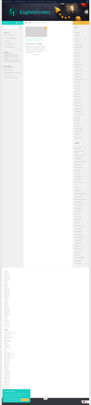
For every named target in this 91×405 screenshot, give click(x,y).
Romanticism (78, 246)
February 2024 (78, 99)
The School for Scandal (8, 53)
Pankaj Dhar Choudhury (8, 77)
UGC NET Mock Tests (80, 257)
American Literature (79, 155)
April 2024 (78, 93)
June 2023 (78, 123)
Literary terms (78, 208)
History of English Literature (32, 40)
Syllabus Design (11, 67)
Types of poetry (79, 251)
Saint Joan (10, 75)
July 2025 (77, 50)
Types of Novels (79, 248)
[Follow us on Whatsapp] (20, 22)
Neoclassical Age (79, 225)
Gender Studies (79, 190)
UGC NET (42, 40)
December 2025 (79, 44)
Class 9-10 (78, 173)
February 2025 (78, 64)
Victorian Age (78, 263)
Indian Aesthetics (79, 196)
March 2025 (78, 61)
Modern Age (78, 219)
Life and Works (79, 202)
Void (11, 70)
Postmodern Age (79, 231)
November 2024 (79, 73)
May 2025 (78, 55)
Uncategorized (78, 260)
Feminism (77, 187)
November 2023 (79, 108)
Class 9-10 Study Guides (51, 1)
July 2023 (77, 120)
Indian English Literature (80, 199)
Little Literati (30, 1)
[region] (16, 395)
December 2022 (79, 128)
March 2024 (78, 96)
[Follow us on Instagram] (18, 22)
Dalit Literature (79, 176)
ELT (76, 184)
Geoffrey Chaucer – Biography (34, 44)
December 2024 (79, 70)
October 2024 (78, 76)
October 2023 (78, 111)
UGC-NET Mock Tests (7, 1)
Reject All (16, 399)
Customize (8, 399)
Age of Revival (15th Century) (9, 332)
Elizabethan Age (79, 181)
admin (5, 67)
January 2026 (78, 41)
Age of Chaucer (29, 38)
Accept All (25, 399)
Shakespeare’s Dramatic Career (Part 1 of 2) (12, 59)
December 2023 (79, 105)
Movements (78, 222)
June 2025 (78, 53)
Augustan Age (78, 158)
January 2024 (78, 102)
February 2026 (78, 38)
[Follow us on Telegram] (16, 22)
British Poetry (78, 170)
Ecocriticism (78, 179)
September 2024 (79, 79)
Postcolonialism (79, 228)
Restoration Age (79, 240)
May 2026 (78, 32)
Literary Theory (79, 211)
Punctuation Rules (79, 237)
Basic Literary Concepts (39, 1)
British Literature (38, 38)
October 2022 (78, 134)
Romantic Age (78, 243)
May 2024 (78, 90)
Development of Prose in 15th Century (11, 55)
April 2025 (78, 58)
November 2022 (79, 131)
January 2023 (78, 125)
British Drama (78, 164)
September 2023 (79, 114)
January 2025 (78, 67)
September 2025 (79, 47)
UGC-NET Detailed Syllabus (20, 1)
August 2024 (78, 82)
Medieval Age (78, 216)
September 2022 (79, 137)
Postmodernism (79, 234)
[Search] (20, 28)
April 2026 (78, 35)
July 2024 (77, 85)
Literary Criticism (79, 205)
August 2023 (78, 117)
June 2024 (78, 88)
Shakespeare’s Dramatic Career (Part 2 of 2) (12, 61)
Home (45, 396)
